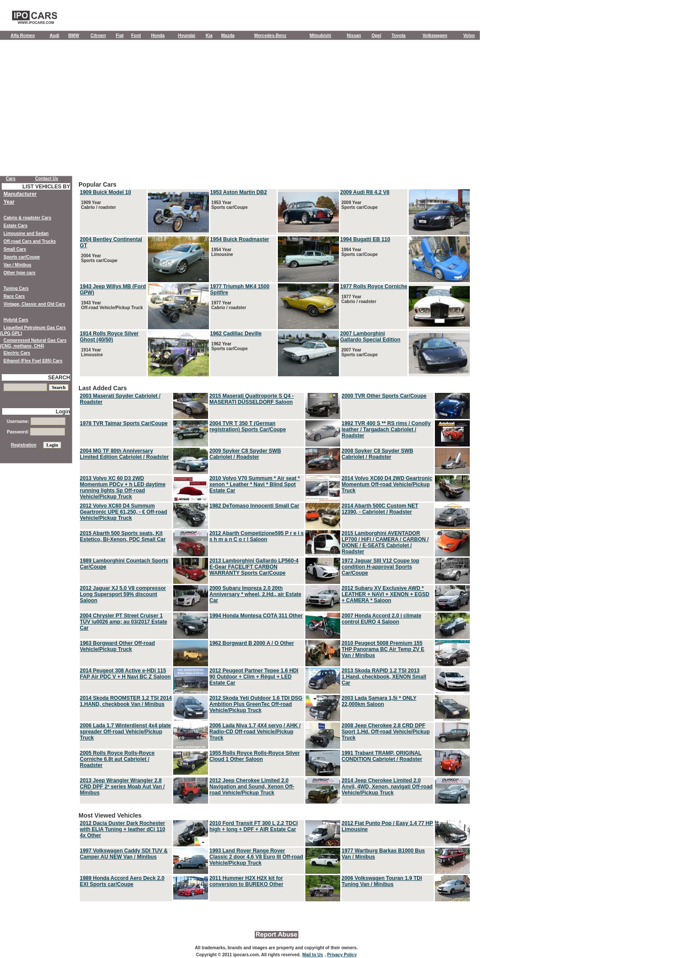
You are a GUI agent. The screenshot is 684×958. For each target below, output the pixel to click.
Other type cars (19, 272)
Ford (136, 35)
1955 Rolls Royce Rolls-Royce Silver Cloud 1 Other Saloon (254, 756)
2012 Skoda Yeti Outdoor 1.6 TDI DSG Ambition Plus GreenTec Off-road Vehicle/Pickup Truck (255, 704)
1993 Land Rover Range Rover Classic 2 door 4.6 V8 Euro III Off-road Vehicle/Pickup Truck (256, 857)
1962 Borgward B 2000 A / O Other (251, 643)
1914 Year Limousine (91, 352)
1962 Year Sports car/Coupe (229, 346)
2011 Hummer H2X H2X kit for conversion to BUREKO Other (246, 881)
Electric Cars (16, 353)
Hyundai (186, 35)
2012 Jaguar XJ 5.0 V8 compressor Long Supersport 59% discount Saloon (123, 594)
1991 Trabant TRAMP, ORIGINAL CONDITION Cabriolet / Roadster (382, 756)
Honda (157, 35)
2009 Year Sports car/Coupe (359, 205)
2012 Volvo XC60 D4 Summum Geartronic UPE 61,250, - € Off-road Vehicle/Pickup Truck (123, 512)
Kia (208, 35)
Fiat (120, 35)
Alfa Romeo (22, 35)
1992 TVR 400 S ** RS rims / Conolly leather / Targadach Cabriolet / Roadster (386, 429)
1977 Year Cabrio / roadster (228, 305)
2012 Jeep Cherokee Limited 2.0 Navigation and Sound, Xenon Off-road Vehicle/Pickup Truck (251, 786)
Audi (54, 35)
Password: (36, 432)
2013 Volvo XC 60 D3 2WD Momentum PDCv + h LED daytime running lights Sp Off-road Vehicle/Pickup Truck (122, 487)
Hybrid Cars (15, 319)
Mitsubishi (320, 35)
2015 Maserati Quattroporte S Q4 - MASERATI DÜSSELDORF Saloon (251, 399)
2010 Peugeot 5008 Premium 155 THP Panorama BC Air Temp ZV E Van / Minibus (383, 649)
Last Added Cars (275, 595)
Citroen (98, 35)
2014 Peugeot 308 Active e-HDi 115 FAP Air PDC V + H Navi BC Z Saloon (125, 674)
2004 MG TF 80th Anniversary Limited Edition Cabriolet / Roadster (124, 454)
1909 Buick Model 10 (105, 192)
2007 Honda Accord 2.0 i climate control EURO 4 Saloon (381, 619)
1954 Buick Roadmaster (239, 239)
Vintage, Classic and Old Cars (34, 304)
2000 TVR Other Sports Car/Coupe (384, 396)
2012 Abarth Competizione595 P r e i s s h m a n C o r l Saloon (256, 536)
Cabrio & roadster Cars (27, 217)
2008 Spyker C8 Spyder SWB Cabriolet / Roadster (377, 454)
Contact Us (46, 178)
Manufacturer (20, 194)
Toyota (399, 35)
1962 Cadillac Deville (236, 334)
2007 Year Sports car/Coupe (359, 352)
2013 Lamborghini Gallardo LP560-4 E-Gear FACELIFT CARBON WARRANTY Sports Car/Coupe (253, 567)
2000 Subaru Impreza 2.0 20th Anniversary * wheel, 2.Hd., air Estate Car (255, 594)
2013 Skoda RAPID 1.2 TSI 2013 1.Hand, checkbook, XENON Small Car (384, 677)
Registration (23, 445)
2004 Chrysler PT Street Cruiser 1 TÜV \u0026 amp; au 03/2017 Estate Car (123, 622)
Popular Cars (275, 279)
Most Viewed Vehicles (275, 857)
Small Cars (14, 249)
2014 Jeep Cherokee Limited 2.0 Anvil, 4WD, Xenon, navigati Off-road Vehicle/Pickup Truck (387, 786)
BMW (73, 35)
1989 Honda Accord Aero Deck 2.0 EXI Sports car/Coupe (122, 881)
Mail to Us (312, 954)
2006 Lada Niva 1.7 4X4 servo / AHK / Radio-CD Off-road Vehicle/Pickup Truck (255, 732)
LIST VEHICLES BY (46, 187)
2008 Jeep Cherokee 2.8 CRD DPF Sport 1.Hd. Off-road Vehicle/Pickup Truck (386, 732)
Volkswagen (434, 35)
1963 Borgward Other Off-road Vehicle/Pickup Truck (117, 646)
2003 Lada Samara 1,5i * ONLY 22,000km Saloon (379, 701)
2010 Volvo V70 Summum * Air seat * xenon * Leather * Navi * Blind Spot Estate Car (254, 484)
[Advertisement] (240, 110)
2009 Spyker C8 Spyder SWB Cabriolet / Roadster (245, 454)
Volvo (469, 35)
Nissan (354, 35)
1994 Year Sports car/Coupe (359, 252)
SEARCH (59, 378)
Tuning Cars (16, 288)
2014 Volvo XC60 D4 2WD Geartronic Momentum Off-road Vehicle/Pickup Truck (387, 484)
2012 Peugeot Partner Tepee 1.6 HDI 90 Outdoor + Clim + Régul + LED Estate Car (253, 677)
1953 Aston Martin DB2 (238, 192)
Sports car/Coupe (21, 257)
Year (8, 202)
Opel (376, 35)
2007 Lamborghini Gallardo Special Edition (370, 337)
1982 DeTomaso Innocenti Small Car (254, 506)
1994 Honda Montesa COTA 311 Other (256, 616)
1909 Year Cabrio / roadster (98, 205)
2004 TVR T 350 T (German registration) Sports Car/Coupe (247, 426)
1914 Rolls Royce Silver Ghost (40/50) (109, 337)
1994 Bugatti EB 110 (365, 239)
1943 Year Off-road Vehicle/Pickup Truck (111, 305)
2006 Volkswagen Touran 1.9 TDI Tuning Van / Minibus (382, 881)
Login (63, 412)
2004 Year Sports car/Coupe (98, 258)
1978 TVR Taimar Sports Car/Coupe (124, 423)
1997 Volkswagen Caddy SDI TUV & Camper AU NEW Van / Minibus (124, 854)
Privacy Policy (342, 954)
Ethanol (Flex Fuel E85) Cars (32, 360)
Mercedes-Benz (270, 35)
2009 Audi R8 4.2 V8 (365, 192)
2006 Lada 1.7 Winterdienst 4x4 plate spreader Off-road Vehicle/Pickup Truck (125, 732)
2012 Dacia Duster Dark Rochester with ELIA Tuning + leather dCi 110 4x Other (122, 829)
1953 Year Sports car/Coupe (229, 205)
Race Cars (14, 296)
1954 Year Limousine (221, 252)
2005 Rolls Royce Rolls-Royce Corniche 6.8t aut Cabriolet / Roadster (117, 759)
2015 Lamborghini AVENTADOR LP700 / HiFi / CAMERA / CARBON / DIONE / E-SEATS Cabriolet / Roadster (385, 542)
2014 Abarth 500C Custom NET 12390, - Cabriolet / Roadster (380, 509)
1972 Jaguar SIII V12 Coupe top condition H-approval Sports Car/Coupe (380, 567)
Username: (36, 421)
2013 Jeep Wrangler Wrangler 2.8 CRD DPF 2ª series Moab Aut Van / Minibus (122, 786)
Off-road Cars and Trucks (29, 241)
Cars (10, 178)
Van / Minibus (17, 265)
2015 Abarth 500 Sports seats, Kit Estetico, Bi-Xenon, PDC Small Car (123, 536)
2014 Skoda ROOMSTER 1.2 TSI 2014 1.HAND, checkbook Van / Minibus (126, 701)
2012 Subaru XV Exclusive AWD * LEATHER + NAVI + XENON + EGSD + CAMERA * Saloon (385, 594)
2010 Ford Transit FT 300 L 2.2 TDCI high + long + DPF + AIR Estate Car (253, 826)
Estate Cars (15, 225)
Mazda (228, 35)
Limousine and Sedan (25, 233)
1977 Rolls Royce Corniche (373, 286)
